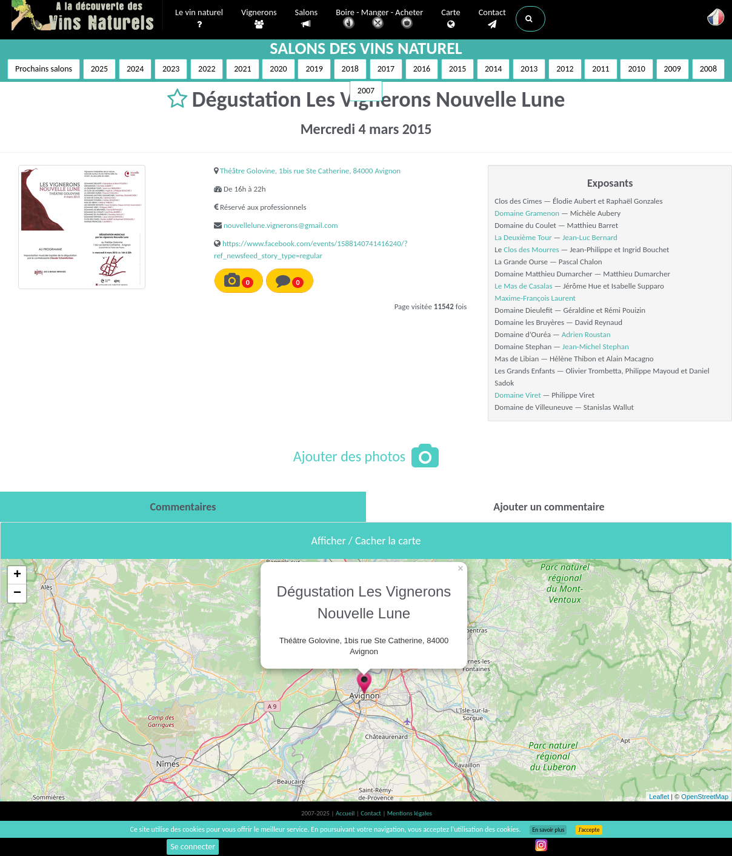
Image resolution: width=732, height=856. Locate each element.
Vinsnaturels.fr (87, 16)
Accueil (346, 813)
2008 (708, 69)
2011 (600, 69)
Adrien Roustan (586, 334)
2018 (350, 69)
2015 (457, 69)
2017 (386, 69)
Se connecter (192, 846)
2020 (278, 69)
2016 (421, 69)
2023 (170, 69)
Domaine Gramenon (526, 213)
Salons (306, 18)
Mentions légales (409, 813)
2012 (564, 69)
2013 (529, 69)
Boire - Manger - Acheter (379, 20)
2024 (135, 69)
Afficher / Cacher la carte (366, 540)
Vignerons (259, 19)
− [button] (17, 593)
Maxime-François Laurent (535, 298)
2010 (636, 69)
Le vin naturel (199, 19)
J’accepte (588, 830)
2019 (313, 69)
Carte (450, 19)
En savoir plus (548, 830)
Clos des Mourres (531, 249)
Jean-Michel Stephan (595, 346)
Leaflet (659, 796)
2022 (206, 69)
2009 (672, 69)
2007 (366, 90)
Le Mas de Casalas (524, 285)
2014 (493, 69)
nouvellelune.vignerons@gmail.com (281, 225)
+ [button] (17, 575)
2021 (242, 69)
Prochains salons (43, 69)
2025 (99, 69)
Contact (492, 19)
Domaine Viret (517, 395)
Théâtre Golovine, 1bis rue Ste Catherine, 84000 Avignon (310, 170)
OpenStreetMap (704, 796)
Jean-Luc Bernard (589, 237)
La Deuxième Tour (522, 237)
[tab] (183, 507)
